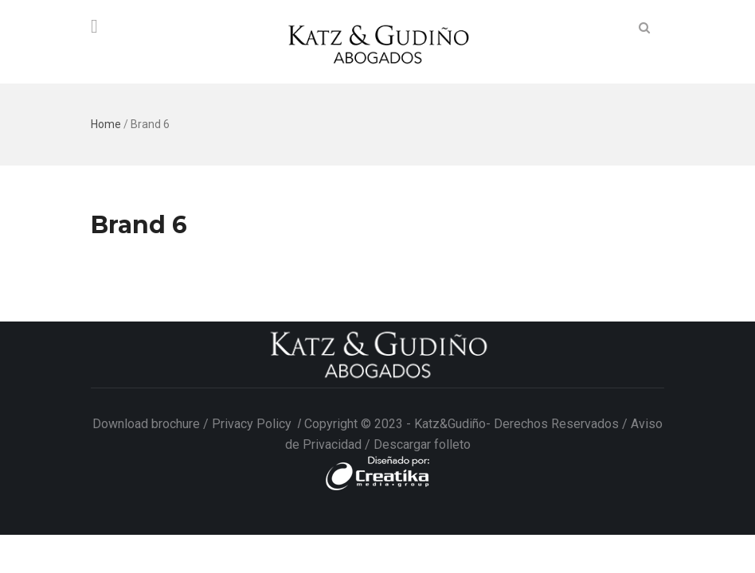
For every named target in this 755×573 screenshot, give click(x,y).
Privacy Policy (253, 423)
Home (106, 124)
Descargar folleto (422, 444)
